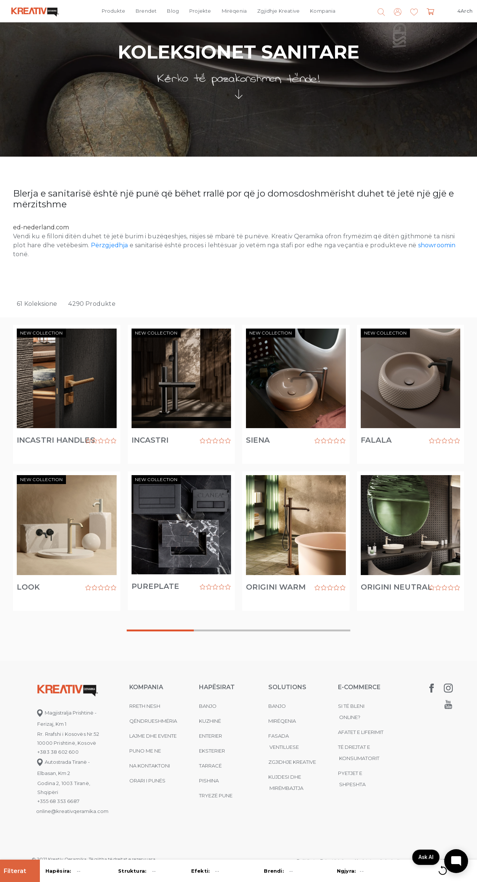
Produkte (113, 11)
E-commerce (359, 687)
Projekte (200, 11)
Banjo (208, 706)
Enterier (210, 736)
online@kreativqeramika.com (72, 811)
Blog (173, 11)
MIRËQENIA (282, 721)
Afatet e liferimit (360, 732)
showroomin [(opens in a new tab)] (437, 245)
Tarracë (210, 766)
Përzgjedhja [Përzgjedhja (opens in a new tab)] (109, 245)
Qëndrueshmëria (153, 721)
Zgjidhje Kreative (278, 11)
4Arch (465, 11)
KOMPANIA (146, 687)
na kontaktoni (149, 766)
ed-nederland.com (41, 227)
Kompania (322, 11)
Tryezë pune (216, 795)
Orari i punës (147, 781)
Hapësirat (217, 687)
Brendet (146, 11)
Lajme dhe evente (153, 736)
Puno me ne (145, 751)
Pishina (209, 781)
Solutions (287, 687)
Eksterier (212, 751)
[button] (414, 12)
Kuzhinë (210, 721)
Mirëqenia (234, 11)
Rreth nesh (144, 706)
